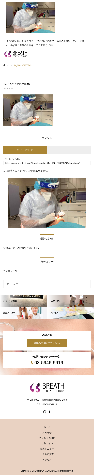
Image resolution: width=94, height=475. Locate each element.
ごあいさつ (47, 443)
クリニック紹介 (47, 438)
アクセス (47, 459)
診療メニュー (47, 448)
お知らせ (47, 432)
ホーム (47, 427)
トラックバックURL (11, 159)
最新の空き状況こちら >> (47, 343)
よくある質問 (47, 454)
